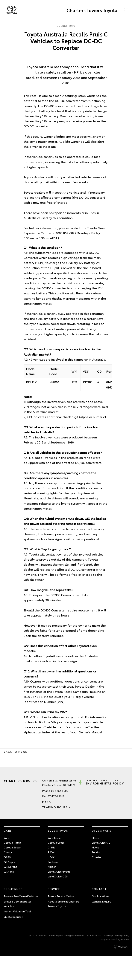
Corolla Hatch (12, 842)
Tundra (96, 852)
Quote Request (13, 917)
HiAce (95, 847)
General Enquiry (101, 901)
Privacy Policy (122, 935)
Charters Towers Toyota (92, 10)
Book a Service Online (61, 896)
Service (54, 889)
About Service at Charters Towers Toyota (63, 904)
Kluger (52, 866)
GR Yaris (9, 871)
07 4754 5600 (59, 791)
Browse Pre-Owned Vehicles (21, 896)
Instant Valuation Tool (17, 911)
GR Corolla (10, 866)
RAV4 (51, 852)
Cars (8, 830)
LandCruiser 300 (58, 876)
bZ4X (51, 857)
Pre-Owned (13, 889)
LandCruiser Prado (59, 871)
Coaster (97, 857)
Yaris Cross (54, 838)
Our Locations (100, 896)
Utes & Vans (101, 830)
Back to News (15, 751)
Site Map (108, 935)
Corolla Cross (56, 842)
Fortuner (53, 862)
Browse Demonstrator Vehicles (17, 904)
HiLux (95, 838)
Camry (8, 852)
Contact (99, 889)
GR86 (7, 857)
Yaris (7, 838)
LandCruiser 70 (101, 842)
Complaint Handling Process (114, 939)
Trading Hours (55, 807)
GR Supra (9, 862)
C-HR (51, 847)
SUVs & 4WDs (58, 830)
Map (45, 802)
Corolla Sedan (12, 847)
